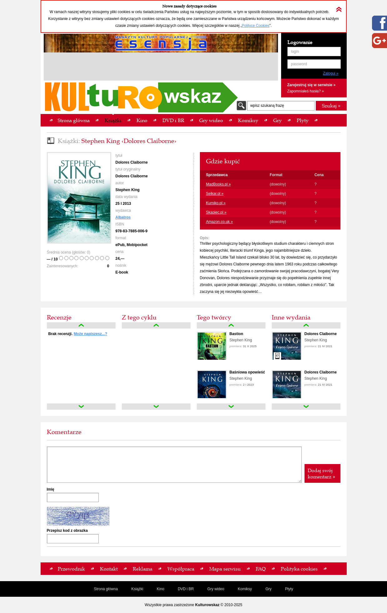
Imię (50, 489)
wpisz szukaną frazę (267, 105)
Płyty (289, 589)
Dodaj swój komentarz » (321, 473)
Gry (268, 589)
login (295, 51)
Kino (160, 589)
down (81, 406)
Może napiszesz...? (90, 334)
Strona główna (106, 589)
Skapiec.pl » (216, 212)
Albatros (123, 217)
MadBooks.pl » (218, 184)
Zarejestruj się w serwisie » (311, 85)
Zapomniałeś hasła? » (305, 91)
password (299, 64)
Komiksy (245, 589)
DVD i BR (186, 589)
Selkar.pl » (215, 193)
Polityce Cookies (256, 25)
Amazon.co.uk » (219, 222)
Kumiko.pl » (216, 203)
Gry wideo (215, 589)
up (81, 325)
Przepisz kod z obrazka (67, 530)
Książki (137, 589)
